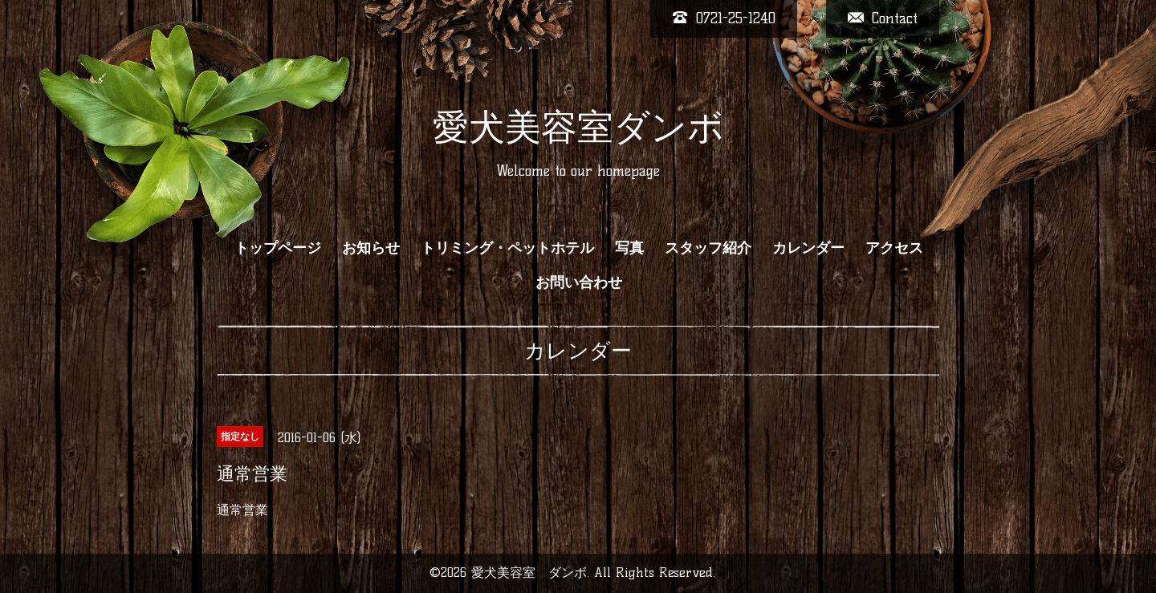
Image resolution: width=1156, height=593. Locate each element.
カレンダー (808, 248)
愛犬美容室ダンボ (578, 126)
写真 (629, 248)
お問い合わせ (578, 282)
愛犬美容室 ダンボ (529, 572)
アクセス (894, 248)
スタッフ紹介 (708, 248)
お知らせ (371, 248)
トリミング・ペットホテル (507, 248)
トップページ (277, 248)
